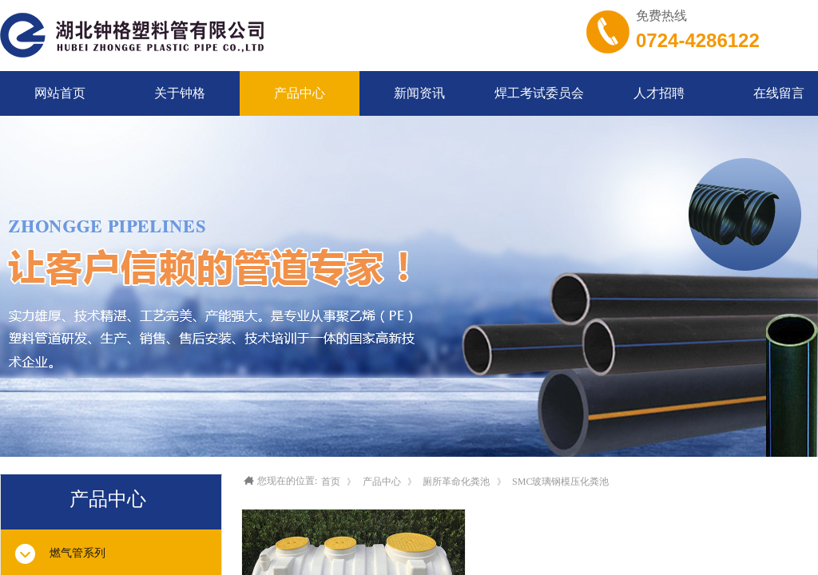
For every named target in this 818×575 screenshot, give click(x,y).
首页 (330, 481)
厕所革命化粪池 (456, 481)
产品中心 (382, 481)
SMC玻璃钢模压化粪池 (560, 481)
